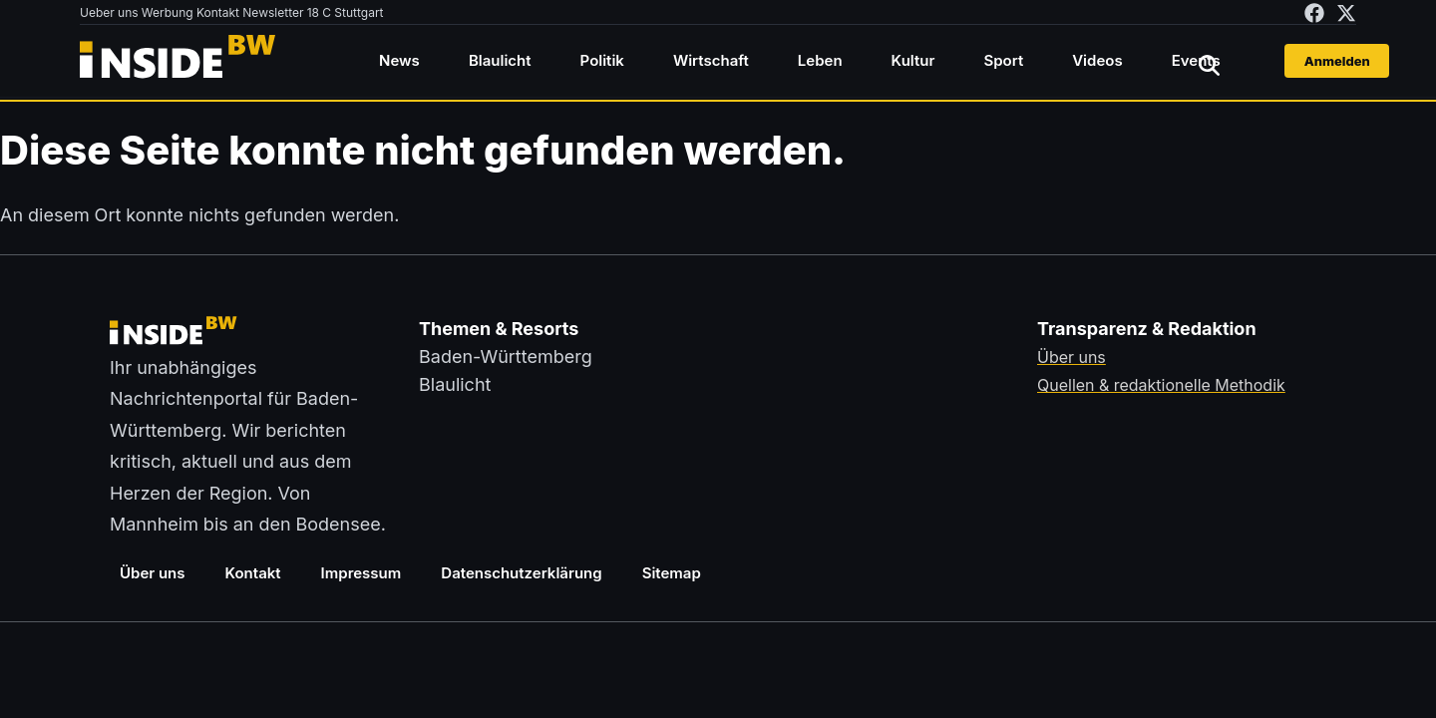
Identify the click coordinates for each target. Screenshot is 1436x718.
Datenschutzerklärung (521, 572)
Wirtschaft (711, 60)
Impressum (361, 572)
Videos (1097, 60)
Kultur (913, 60)
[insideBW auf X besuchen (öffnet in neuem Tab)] (1346, 12)
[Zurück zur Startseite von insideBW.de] (179, 61)
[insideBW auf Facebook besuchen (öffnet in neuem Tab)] (1314, 12)
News (399, 60)
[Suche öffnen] (1209, 65)
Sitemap (671, 572)
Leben (820, 60)
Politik (602, 60)
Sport (1003, 60)
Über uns (152, 572)
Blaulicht (500, 60)
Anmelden (1337, 61)
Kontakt (253, 572)
